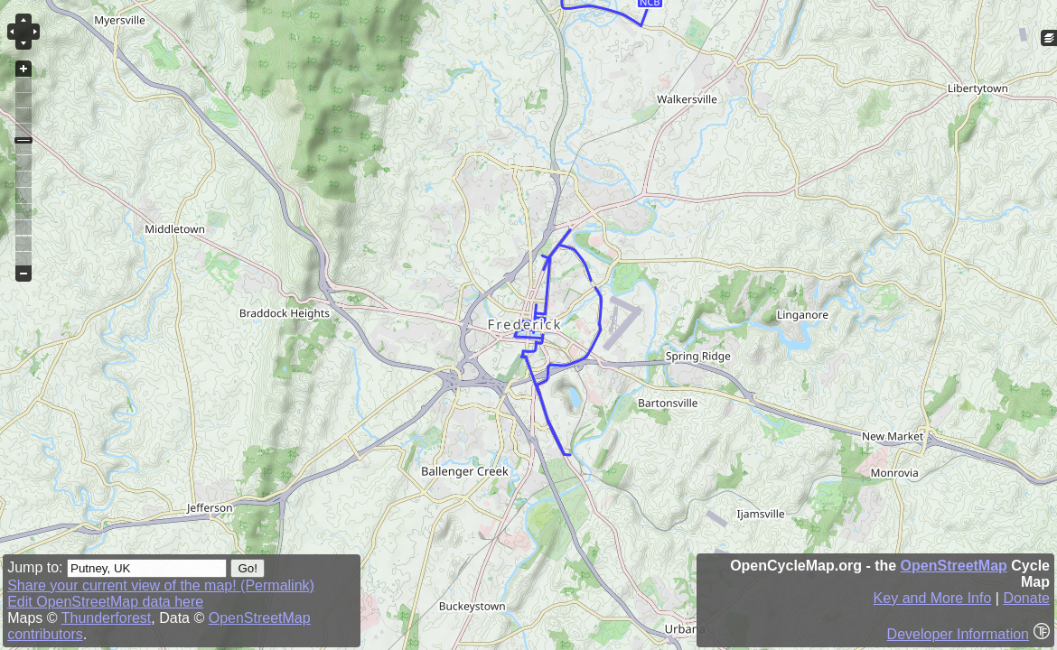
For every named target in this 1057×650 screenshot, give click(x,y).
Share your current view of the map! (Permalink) (160, 585)
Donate (1026, 598)
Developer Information (958, 634)
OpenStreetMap (954, 565)
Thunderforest (106, 618)
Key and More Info (933, 598)
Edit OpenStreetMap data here (105, 601)
